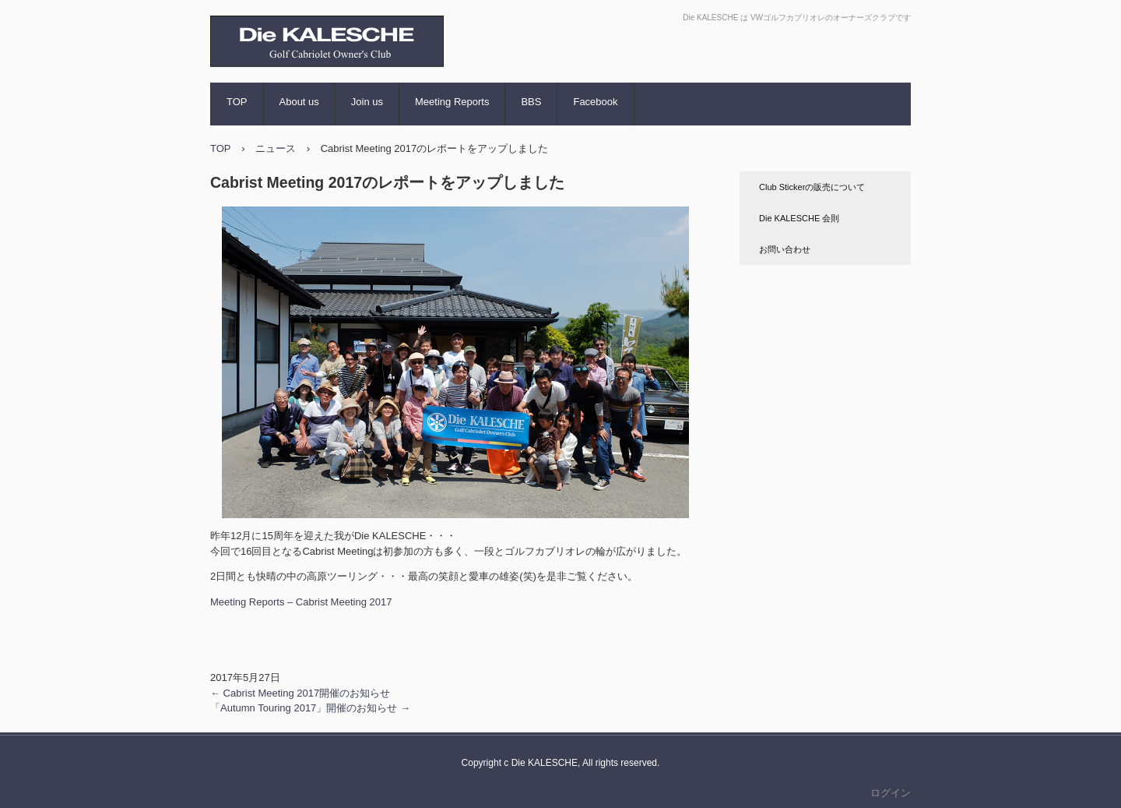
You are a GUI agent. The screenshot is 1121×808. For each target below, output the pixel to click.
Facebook (595, 102)
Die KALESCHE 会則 (799, 218)
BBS (531, 102)
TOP (237, 102)
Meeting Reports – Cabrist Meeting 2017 (301, 602)
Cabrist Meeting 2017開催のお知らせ (300, 693)
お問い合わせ (784, 249)
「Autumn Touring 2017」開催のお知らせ (310, 708)
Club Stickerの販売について (812, 187)
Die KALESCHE (284, 82)
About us (299, 102)
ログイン (890, 793)
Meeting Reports (452, 102)
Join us (367, 102)
